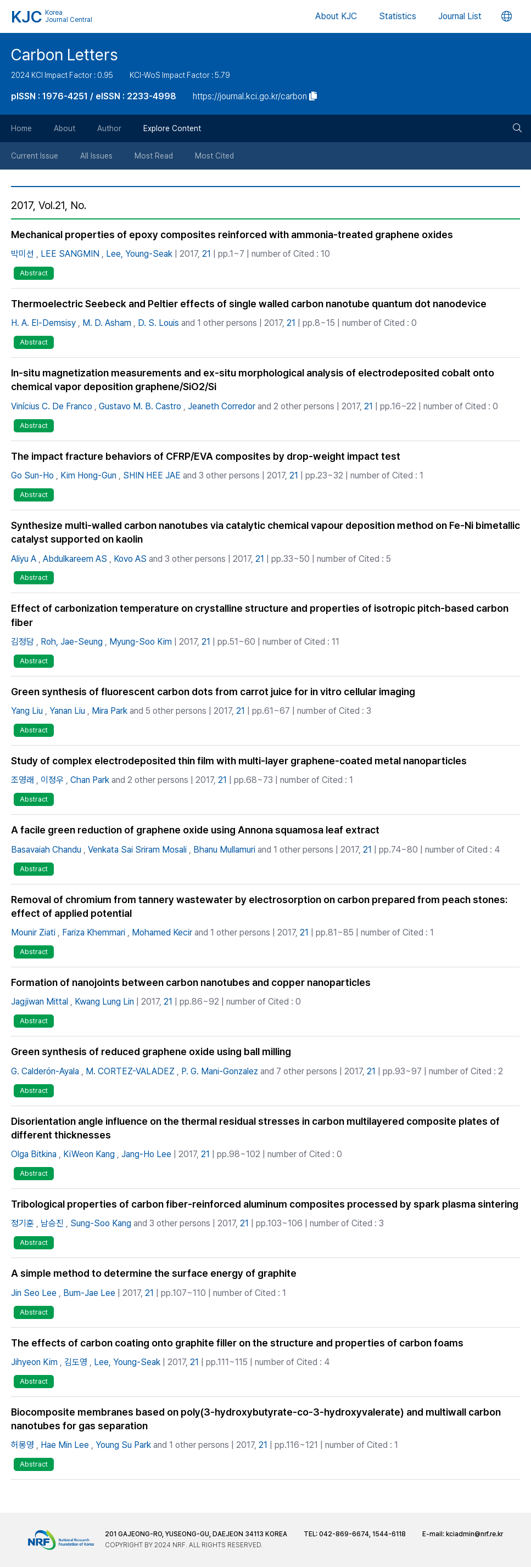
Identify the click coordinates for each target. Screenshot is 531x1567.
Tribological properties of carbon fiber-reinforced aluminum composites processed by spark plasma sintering (264, 1204)
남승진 (52, 1223)
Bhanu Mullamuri (224, 849)
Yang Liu (27, 711)
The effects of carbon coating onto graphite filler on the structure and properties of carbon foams (237, 1343)
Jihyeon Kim (34, 1362)
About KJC (336, 16)
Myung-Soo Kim (140, 641)
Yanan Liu (67, 711)
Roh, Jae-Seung (72, 641)
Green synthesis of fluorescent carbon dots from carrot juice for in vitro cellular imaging (213, 691)
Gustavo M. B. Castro (140, 406)
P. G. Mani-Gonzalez (219, 1071)
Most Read (154, 155)
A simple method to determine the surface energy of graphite (154, 1273)
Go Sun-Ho (32, 475)
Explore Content (172, 128)
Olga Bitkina (34, 1154)
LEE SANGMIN (70, 254)
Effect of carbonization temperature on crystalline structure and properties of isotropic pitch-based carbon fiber (259, 615)
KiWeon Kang (89, 1154)
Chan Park (89, 780)
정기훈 (22, 1223)
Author (109, 128)
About (64, 128)
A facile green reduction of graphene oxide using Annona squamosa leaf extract (195, 830)
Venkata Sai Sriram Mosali (137, 849)
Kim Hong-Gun (88, 475)
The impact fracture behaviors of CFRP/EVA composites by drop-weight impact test (205, 456)
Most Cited (214, 155)
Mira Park (109, 711)
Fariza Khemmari (93, 932)
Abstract (34, 273)
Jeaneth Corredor (221, 406)
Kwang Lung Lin (104, 1001)
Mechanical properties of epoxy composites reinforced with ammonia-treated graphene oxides (232, 234)
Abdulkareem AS (75, 559)
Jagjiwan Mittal (39, 1001)
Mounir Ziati (33, 932)
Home (21, 128)
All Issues (96, 155)
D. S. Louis (158, 323)
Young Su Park (123, 1445)
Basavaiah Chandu (46, 849)
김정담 (22, 641)
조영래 (22, 780)
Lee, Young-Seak (139, 254)
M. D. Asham (106, 323)
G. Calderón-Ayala (45, 1071)
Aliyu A (23, 559)
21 (206, 254)
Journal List (460, 16)
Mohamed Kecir (162, 932)
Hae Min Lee (65, 1445)
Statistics (397, 16)
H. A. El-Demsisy (43, 323)
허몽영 (22, 1445)
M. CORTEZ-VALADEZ (130, 1071)
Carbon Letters (64, 54)
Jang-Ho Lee (146, 1154)
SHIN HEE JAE (152, 475)
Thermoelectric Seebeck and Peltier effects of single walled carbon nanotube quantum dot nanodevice (249, 303)
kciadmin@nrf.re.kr (474, 1534)
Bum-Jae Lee (89, 1293)
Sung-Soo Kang (100, 1223)
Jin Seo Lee (34, 1293)
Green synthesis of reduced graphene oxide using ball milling (151, 1051)
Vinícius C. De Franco (51, 406)
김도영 (75, 1362)
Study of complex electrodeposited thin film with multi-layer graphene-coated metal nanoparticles (239, 760)
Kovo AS (130, 559)
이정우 (52, 780)
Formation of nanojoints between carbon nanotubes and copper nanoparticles (191, 982)
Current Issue (34, 155)
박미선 (22, 254)
